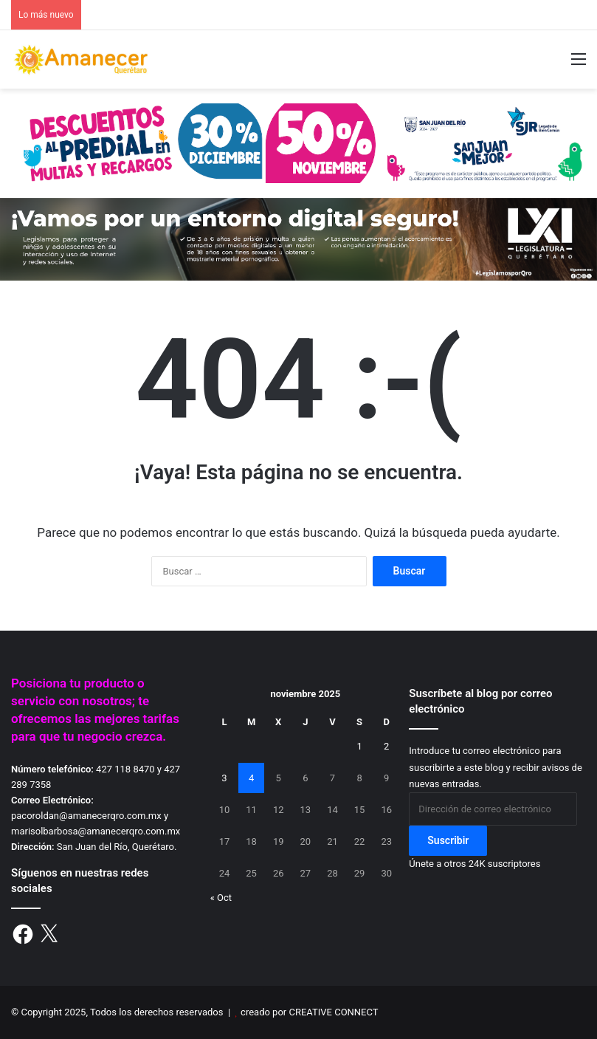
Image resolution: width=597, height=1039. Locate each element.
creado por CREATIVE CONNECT (309, 1012)
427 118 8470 (125, 769)
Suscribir (448, 840)
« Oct (221, 897)
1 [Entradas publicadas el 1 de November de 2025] (359, 746)
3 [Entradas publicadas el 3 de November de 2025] (224, 777)
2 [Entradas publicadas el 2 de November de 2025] (386, 746)
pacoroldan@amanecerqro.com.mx (86, 815)
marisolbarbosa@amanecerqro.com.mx (95, 831)
